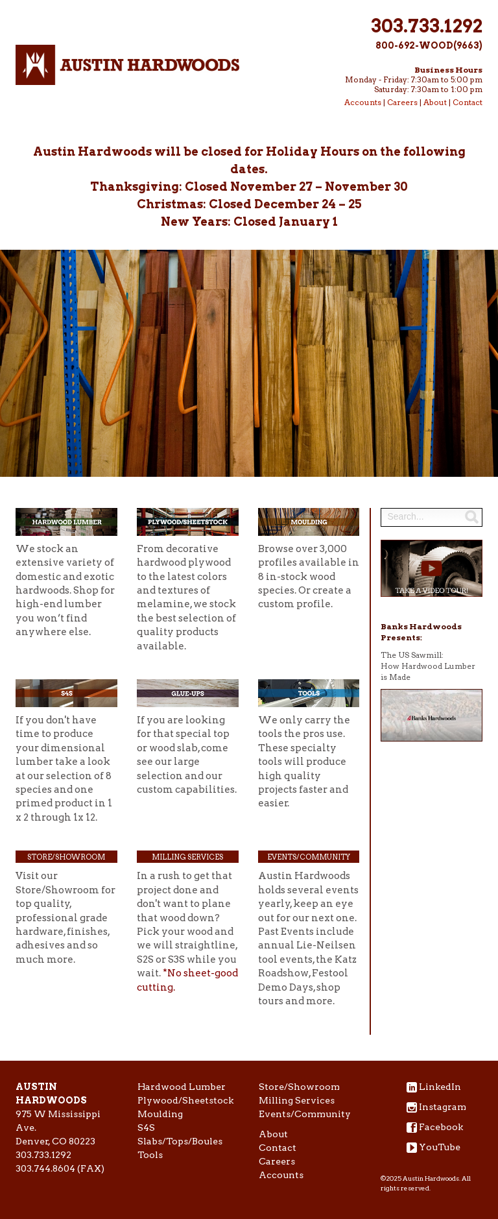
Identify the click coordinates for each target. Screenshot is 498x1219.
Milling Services (187, 857)
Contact (467, 102)
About (435, 102)
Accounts (362, 102)
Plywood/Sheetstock (185, 1100)
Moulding (160, 1114)
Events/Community (308, 857)
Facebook (441, 1127)
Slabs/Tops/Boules (179, 1141)
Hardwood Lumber (181, 1086)
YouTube (439, 1147)
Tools (150, 1155)
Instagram (442, 1107)
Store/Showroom (66, 857)
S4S (146, 1127)
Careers (402, 102)
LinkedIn (440, 1086)
